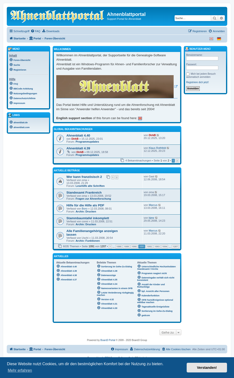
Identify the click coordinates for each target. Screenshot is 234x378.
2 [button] (177, 160)
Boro (84, 208)
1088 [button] (118, 246)
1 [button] (110, 246)
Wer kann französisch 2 (84, 177)
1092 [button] (149, 246)
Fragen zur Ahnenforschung (93, 198)
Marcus (153, 205)
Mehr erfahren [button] (20, 370)
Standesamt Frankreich (84, 192)
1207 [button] (175, 246)
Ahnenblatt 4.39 (78, 148)
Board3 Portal (107, 340)
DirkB (74, 138)
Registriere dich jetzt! (197, 82)
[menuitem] (35, 31)
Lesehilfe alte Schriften (90, 185)
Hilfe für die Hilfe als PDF (85, 205)
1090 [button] (134, 246)
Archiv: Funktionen (88, 240)
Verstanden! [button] (207, 368)
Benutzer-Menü (198, 49)
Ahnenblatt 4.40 (78, 135)
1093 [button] (157, 246)
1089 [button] (126, 246)
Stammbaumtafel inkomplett (87, 218)
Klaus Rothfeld (157, 147)
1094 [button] (164, 246)
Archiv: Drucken (86, 211)
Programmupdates (87, 141)
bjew (151, 217)
